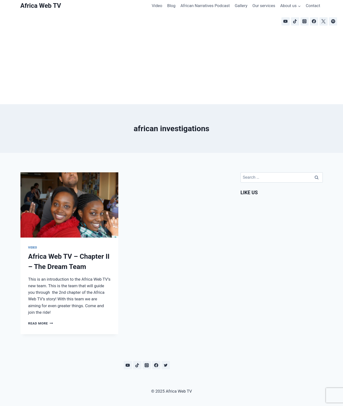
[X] (323, 21)
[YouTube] (285, 21)
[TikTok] (295, 21)
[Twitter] (166, 365)
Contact (313, 5)
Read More (40, 323)
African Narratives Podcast (205, 5)
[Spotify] (333, 21)
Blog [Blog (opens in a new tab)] (171, 5)
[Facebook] (314, 21)
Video (157, 5)
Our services (263, 5)
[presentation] (69, 205)
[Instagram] (304, 21)
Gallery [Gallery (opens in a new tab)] (241, 5)
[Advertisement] (172, 68)
